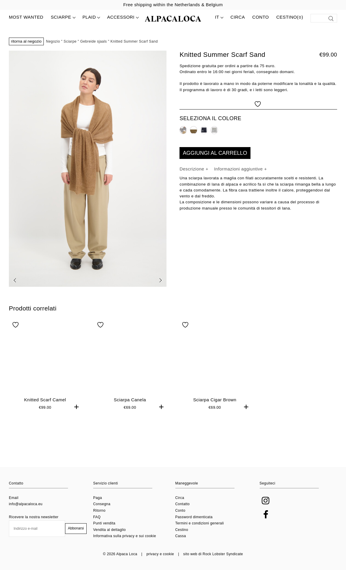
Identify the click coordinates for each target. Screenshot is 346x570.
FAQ (97, 517)
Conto (260, 17)
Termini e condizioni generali (199, 523)
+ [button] (76, 434)
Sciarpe (70, 41)
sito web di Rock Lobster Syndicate (213, 554)
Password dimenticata (194, 517)
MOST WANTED (26, 17)
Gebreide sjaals (93, 41)
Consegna (101, 504)
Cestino (181, 530)
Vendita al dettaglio (109, 530)
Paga (97, 498)
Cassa (180, 536)
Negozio (53, 41)
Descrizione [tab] (193, 168)
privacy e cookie (160, 554)
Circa (237, 17)
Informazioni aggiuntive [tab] (239, 168)
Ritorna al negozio (26, 41)
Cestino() (289, 17)
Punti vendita (104, 523)
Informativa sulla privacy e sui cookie (124, 536)
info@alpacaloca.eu (26, 504)
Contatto (182, 504)
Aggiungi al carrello (215, 153)
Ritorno (99, 510)
